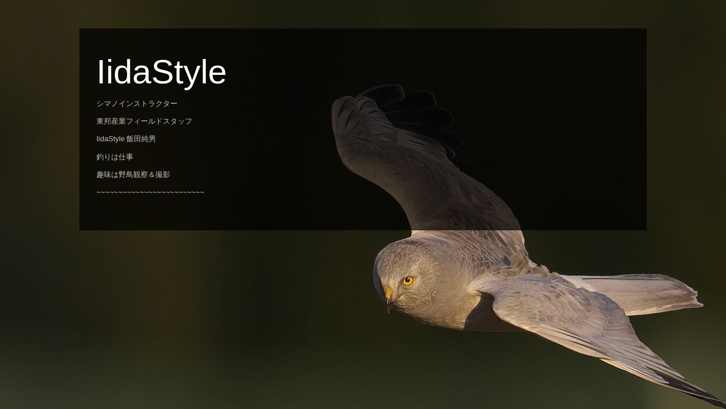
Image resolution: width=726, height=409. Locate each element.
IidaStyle (161, 72)
